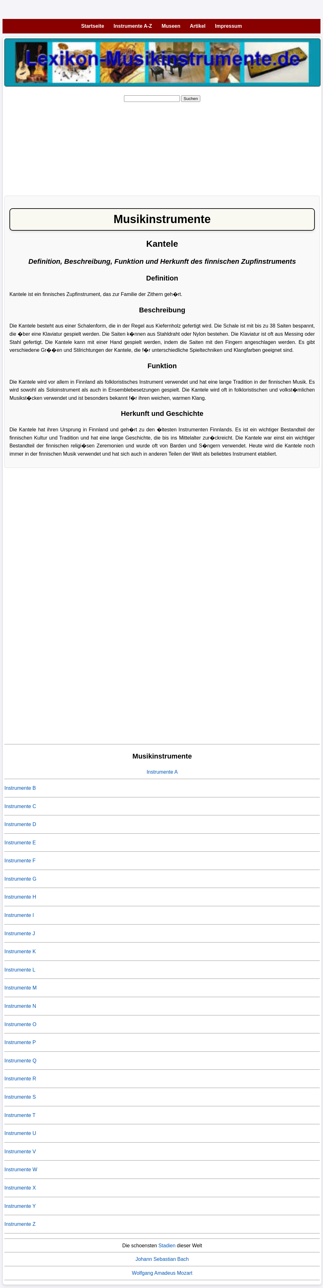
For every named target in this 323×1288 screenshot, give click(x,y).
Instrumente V (20, 1151)
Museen (171, 26)
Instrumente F (20, 860)
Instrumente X (20, 1188)
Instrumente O (20, 1024)
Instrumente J (19, 933)
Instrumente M (20, 987)
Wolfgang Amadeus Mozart (162, 1273)
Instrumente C (20, 806)
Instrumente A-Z (133, 26)
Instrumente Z (20, 1224)
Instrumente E (20, 842)
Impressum (228, 26)
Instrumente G (20, 879)
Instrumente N (20, 1006)
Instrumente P (20, 1042)
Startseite (92, 26)
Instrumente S (20, 1097)
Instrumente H (20, 897)
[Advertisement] (162, 147)
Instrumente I (19, 915)
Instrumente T (19, 1115)
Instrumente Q (20, 1060)
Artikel (198, 26)
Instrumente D (20, 824)
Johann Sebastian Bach (162, 1259)
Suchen (191, 98)
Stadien (166, 1245)
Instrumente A (162, 772)
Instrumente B (20, 788)
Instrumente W (20, 1169)
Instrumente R (20, 1078)
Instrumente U (20, 1133)
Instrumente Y (20, 1206)
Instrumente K (20, 951)
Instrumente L (19, 969)
